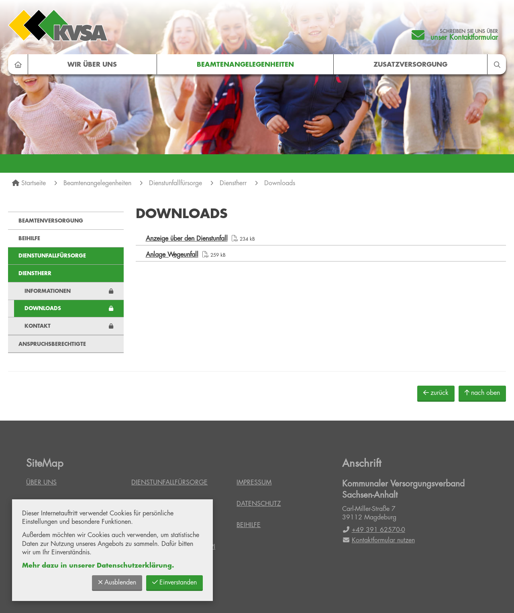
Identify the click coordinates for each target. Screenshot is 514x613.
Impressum (254, 482)
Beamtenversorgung (50, 220)
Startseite (33, 183)
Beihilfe (29, 238)
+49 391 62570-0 (373, 530)
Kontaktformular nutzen (378, 540)
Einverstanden (174, 582)
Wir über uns (92, 64)
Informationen (47, 291)
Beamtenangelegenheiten (245, 64)
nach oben (482, 392)
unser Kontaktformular (464, 37)
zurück (436, 392)
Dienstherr (233, 183)
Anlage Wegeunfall (172, 254)
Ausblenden (117, 582)
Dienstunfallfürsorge (175, 183)
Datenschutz (259, 504)
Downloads (279, 183)
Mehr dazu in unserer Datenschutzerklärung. (98, 565)
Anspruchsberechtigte (52, 344)
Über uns (41, 482)
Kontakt (37, 326)
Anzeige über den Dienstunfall (187, 238)
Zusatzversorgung (410, 64)
